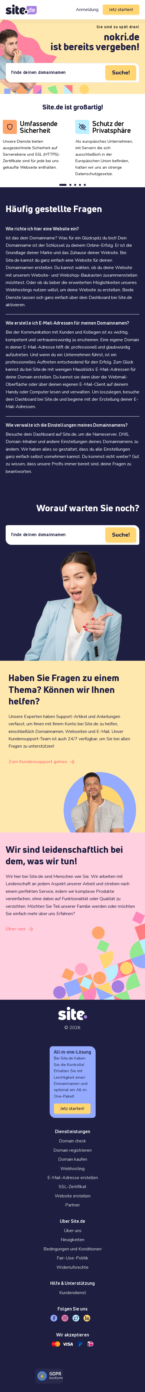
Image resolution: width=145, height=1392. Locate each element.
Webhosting (72, 1169)
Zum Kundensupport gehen (37, 762)
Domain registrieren (72, 1150)
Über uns (73, 1231)
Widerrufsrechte (72, 1267)
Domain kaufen (72, 1159)
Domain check (72, 1141)
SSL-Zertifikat (72, 1187)
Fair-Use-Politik (72, 1258)
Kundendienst (72, 1293)
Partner (72, 1205)
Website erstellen (73, 1196)
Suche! (121, 72)
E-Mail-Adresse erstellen (72, 1178)
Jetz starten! (121, 9)
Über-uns (16, 929)
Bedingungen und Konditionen (72, 1249)
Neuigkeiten (72, 1240)
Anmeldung (87, 9)
